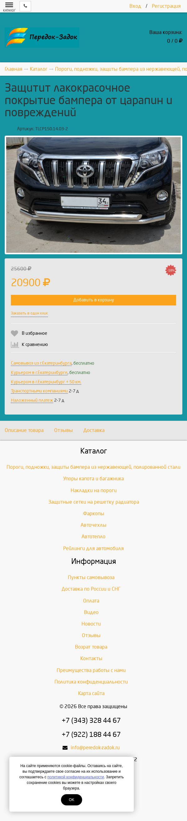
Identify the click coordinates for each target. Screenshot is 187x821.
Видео (91, 612)
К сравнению (35, 344)
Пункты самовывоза (91, 577)
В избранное (34, 333)
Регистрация (166, 6)
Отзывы (63, 430)
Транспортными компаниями (39, 391)
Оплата (91, 600)
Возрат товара (91, 647)
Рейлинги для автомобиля (93, 548)
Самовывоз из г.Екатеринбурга (41, 363)
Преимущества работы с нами (91, 670)
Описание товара (24, 430)
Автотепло (93, 536)
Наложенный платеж (32, 400)
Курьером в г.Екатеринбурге (39, 372)
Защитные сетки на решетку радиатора (93, 502)
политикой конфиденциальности (75, 777)
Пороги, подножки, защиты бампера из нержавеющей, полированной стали (93, 467)
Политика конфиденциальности (91, 681)
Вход (135, 6)
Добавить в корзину (93, 300)
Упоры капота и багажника (93, 478)
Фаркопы (93, 513)
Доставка (94, 430)
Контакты (91, 658)
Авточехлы (93, 525)
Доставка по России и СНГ (91, 589)
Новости (91, 624)
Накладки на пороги (94, 490)
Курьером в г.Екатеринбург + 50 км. (46, 382)
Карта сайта (91, 693)
